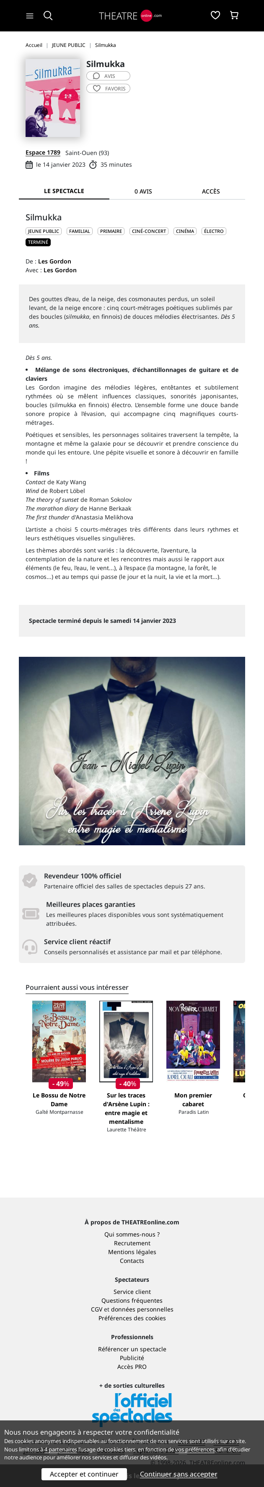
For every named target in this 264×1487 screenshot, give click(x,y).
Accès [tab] (211, 191)
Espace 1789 (43, 152)
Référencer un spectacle (132, 1349)
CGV (96, 1309)
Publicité (132, 1358)
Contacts (132, 1261)
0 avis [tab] (143, 191)
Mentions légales (132, 1252)
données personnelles (142, 1309)
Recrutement (132, 1243)
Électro (214, 231)
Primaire (111, 231)
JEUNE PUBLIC (43, 231)
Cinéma (185, 231)
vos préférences (195, 1449)
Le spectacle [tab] (64, 191)
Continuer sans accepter (178, 1474)
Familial (79, 231)
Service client (132, 1292)
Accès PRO (132, 1367)
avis (104, 76)
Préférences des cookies (132, 1318)
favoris (109, 88)
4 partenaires (60, 1449)
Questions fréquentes (132, 1300)
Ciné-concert (149, 231)
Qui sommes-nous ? (132, 1234)
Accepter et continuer (84, 1474)
